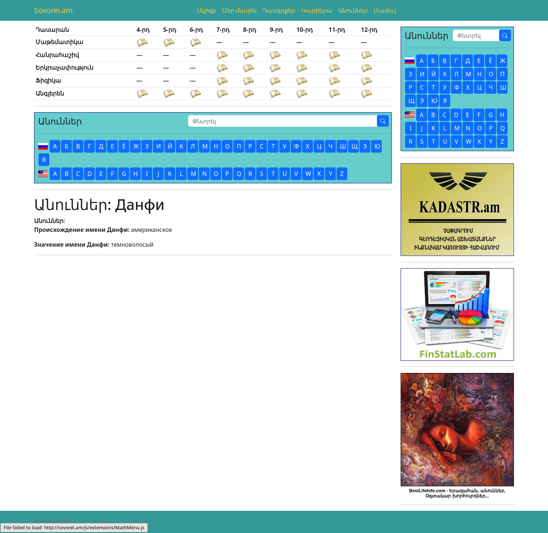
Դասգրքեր (279, 10)
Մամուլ (385, 10)
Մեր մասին (239, 10)
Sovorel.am (53, 10)
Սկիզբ (206, 10)
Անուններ (353, 10)
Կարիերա (317, 10)
